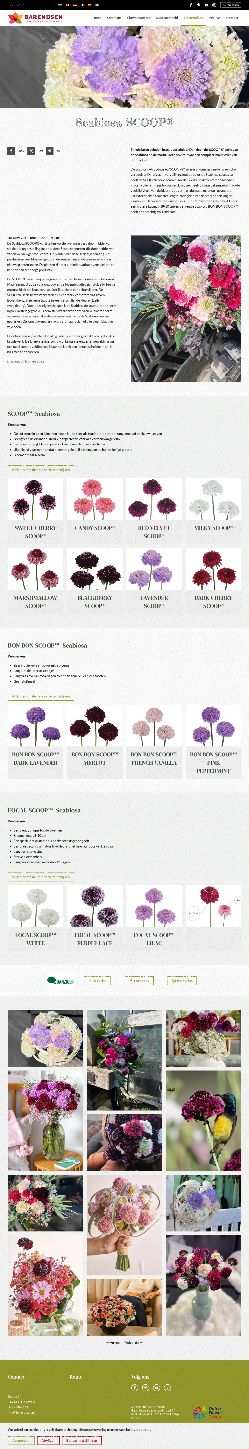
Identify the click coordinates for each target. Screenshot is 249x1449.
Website (97, 981)
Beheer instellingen (81, 1440)
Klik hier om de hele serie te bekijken (41, 470)
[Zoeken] (31, 5)
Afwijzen (48, 1440)
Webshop (231, 5)
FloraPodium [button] (193, 18)
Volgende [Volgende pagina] (134, 1343)
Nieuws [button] (214, 18)
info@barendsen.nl (21, 1412)
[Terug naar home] (35, 18)
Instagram (182, 981)
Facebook (139, 981)
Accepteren (21, 1440)
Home (96, 18)
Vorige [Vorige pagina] (113, 1343)
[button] (45, 1038)
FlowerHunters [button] (138, 18)
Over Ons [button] (114, 18)
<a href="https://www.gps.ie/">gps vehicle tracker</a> (94, 1401)
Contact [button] (232, 18)
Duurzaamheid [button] (167, 18)
